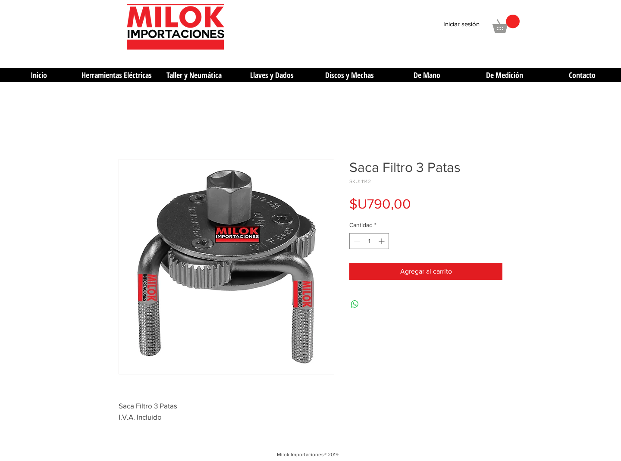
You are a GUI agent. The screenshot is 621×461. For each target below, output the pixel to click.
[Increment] (382, 241)
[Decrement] (356, 241)
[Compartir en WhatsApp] (355, 304)
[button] (506, 24)
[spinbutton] (369, 241)
